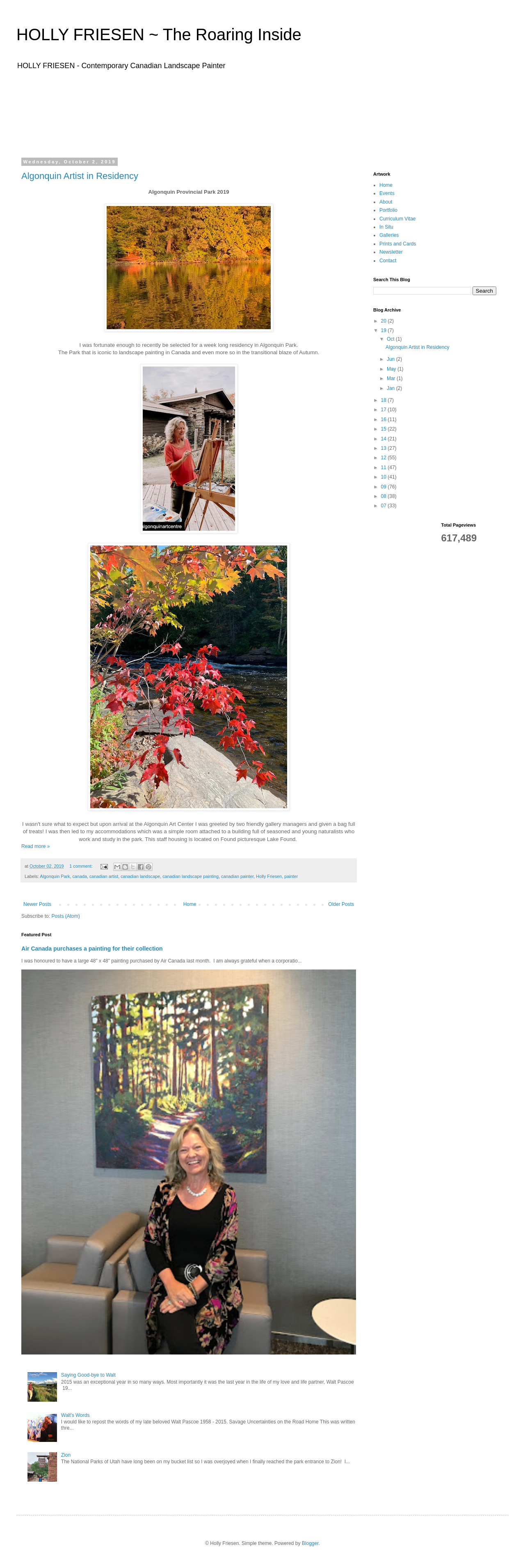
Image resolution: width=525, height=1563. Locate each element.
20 (384, 321)
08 (384, 496)
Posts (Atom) (65, 916)
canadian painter (237, 876)
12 (384, 458)
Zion (66, 1455)
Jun (391, 359)
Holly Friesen (269, 876)
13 (384, 448)
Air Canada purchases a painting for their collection (92, 948)
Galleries (389, 235)
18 (384, 400)
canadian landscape (140, 876)
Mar (392, 378)
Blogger (310, 1543)
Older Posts (341, 904)
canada (79, 876)
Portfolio (388, 210)
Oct (391, 339)
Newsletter (391, 252)
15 (384, 429)
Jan (391, 388)
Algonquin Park (55, 876)
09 (384, 487)
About (385, 202)
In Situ (386, 227)
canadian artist (103, 876)
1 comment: (81, 866)
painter (291, 876)
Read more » (35, 846)
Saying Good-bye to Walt (88, 1375)
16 (384, 419)
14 (384, 439)
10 (384, 477)
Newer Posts (37, 904)
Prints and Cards (397, 244)
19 (384, 330)
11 (384, 467)
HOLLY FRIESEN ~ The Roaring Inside (158, 34)
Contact (387, 261)
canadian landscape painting (190, 876)
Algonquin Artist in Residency (79, 176)
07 (384, 506)
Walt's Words (75, 1415)
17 (384, 410)
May (392, 369)
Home (189, 904)
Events (387, 193)
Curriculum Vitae (397, 219)
